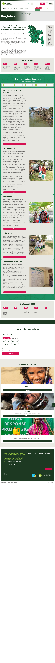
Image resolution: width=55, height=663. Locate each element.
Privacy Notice (3, 482)
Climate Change (6, 85)
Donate (14, 143)
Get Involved (21, 8)
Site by (51, 482)
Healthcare (48, 85)
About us (5, 9)
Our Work (27, 8)
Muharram (5, 8)
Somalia (27, 437)
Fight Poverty (35, 462)
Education (38, 85)
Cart (50, 3)
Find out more (27, 390)
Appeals (10, 8)
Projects (15, 8)
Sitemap (15, 482)
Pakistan (27, 386)
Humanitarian (17, 85)
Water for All (35, 463)
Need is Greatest (38, 7)
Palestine (27, 411)
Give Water (37, 9)
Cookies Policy (10, 482)
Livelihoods (27, 85)
